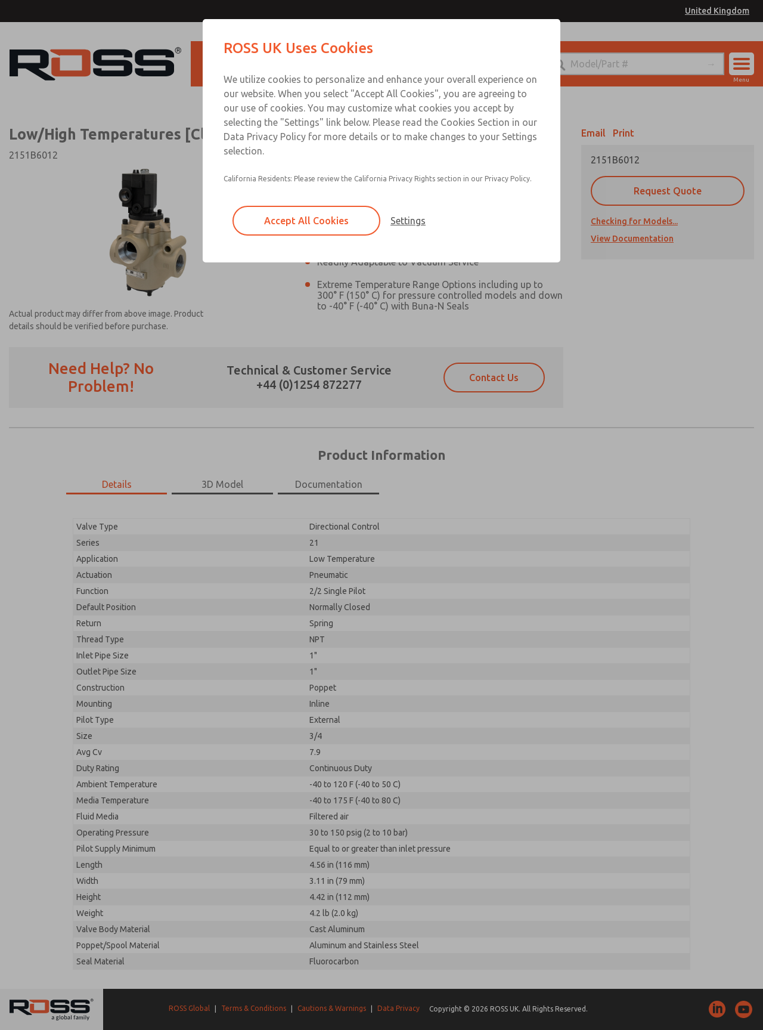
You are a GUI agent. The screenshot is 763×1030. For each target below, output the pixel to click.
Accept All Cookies (306, 220)
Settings (408, 220)
